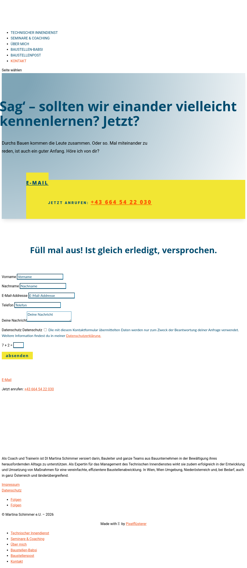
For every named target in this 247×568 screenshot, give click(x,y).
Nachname (10, 286)
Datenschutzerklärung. (83, 335)
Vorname (9, 277)
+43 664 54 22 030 (121, 202)
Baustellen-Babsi (24, 550)
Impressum (11, 484)
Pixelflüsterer (136, 524)
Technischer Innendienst (30, 533)
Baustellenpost (22, 556)
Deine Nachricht (14, 320)
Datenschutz (12, 330)
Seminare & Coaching (30, 38)
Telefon (8, 305)
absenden (17, 355)
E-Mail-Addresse (14, 296)
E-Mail (37, 182)
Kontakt (17, 561)
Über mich (19, 544)
